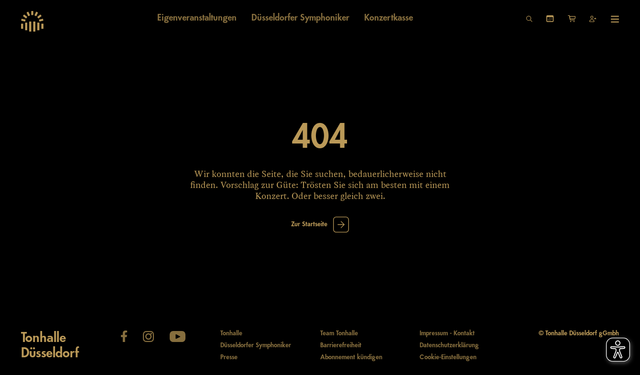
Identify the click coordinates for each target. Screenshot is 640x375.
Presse (229, 357)
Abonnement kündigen (351, 357)
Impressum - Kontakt (447, 333)
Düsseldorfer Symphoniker (255, 345)
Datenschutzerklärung (449, 345)
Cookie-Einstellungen (448, 357)
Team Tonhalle (339, 333)
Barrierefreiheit (340, 345)
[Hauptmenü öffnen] (615, 19)
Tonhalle (231, 333)
